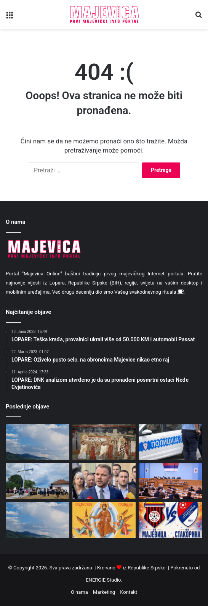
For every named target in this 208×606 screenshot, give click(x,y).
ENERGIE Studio (103, 580)
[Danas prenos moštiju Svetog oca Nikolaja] (104, 442)
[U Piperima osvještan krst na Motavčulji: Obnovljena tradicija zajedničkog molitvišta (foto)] (37, 481)
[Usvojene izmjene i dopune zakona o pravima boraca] (170, 481)
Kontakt (128, 592)
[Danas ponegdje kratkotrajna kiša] (37, 520)
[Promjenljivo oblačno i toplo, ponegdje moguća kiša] (37, 442)
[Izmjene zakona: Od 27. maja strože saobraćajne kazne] (170, 442)
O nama (79, 592)
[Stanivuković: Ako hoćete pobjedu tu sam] (104, 481)
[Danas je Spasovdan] (104, 520)
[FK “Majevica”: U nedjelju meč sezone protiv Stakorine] (170, 520)
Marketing (104, 592)
